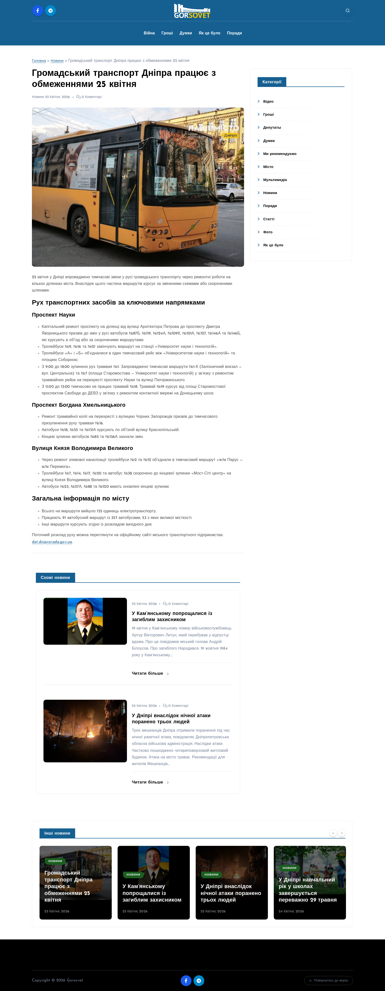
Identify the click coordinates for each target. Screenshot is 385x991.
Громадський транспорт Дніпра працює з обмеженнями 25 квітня (68, 886)
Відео (269, 102)
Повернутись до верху (328, 980)
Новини (59, 61)
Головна (39, 61)
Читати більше (150, 673)
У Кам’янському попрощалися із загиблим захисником (152, 893)
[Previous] (333, 833)
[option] (76, 883)
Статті (269, 219)
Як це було (209, 33)
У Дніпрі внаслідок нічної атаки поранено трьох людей (231, 893)
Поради (234, 33)
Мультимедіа (276, 180)
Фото (268, 232)
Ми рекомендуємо (281, 154)
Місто (268, 167)
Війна (149, 33)
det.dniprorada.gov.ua (52, 542)
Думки (186, 33)
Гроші (167, 33)
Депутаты (273, 128)
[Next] (341, 833)
